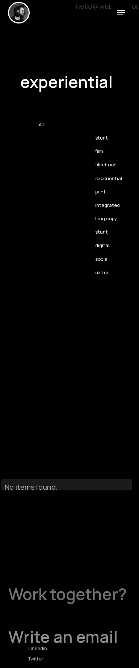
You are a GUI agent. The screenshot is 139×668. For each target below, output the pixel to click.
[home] (19, 13)
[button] (121, 12)
